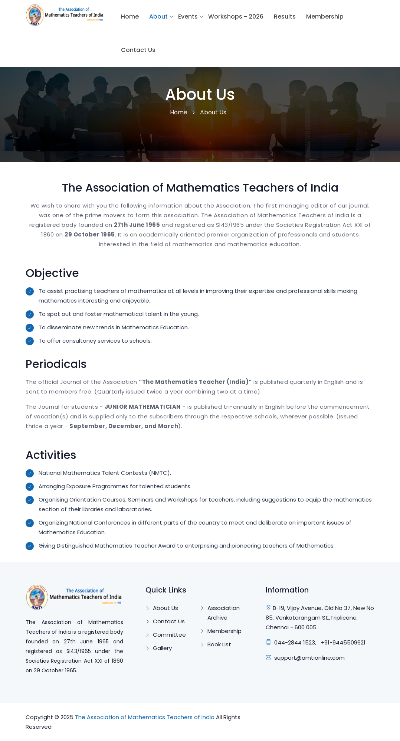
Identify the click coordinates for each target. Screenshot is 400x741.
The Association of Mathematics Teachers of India (144, 717)
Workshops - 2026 (235, 16)
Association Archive (223, 612)
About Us (165, 608)
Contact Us (138, 50)
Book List (219, 644)
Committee (169, 635)
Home (130, 16)
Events (188, 16)
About (158, 16)
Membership (325, 16)
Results (285, 16)
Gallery (162, 648)
